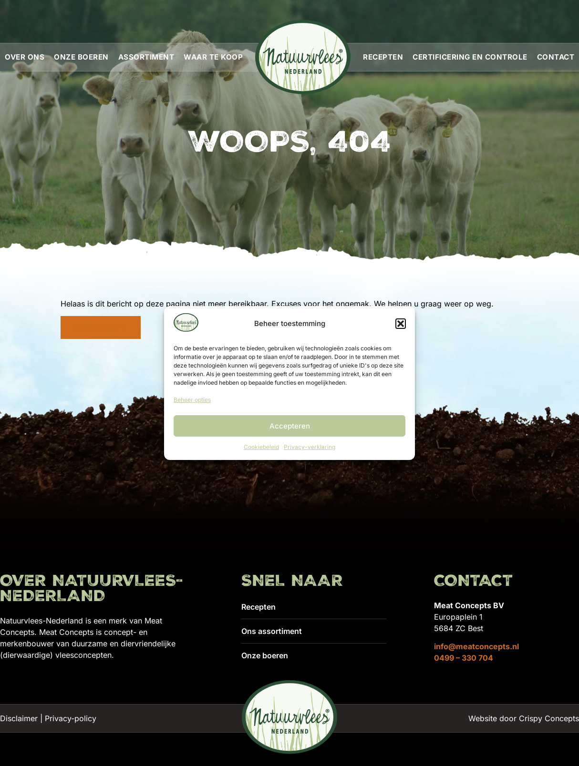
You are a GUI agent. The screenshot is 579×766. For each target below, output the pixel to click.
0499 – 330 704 (463, 658)
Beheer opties (192, 399)
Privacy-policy (70, 718)
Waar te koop (213, 56)
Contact (556, 56)
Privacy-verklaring (309, 446)
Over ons (24, 56)
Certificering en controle (470, 56)
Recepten (383, 56)
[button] (400, 323)
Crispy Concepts (549, 718)
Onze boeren (81, 56)
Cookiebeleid (261, 446)
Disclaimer (19, 718)
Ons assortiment (271, 631)
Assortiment (146, 56)
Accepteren (289, 425)
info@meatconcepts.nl (476, 646)
